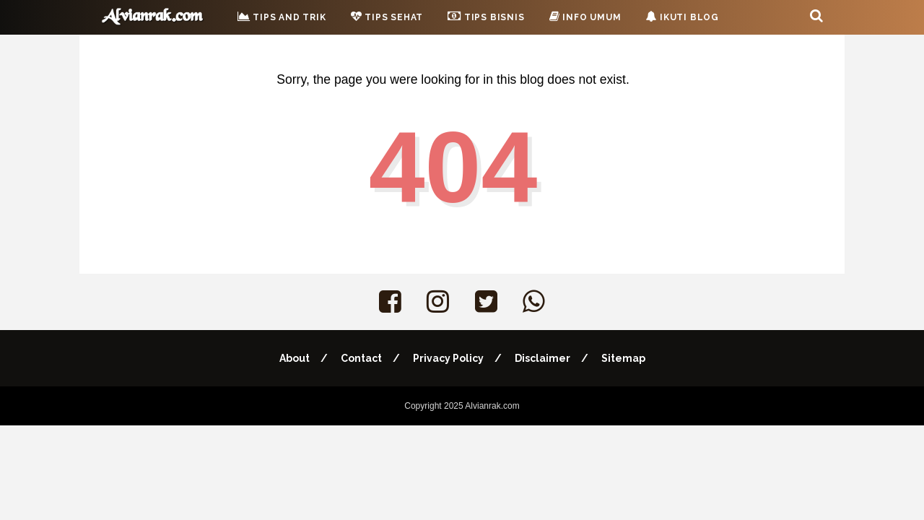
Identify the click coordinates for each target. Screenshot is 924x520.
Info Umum (585, 16)
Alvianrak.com (492, 406)
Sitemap (623, 358)
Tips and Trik (281, 16)
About (294, 358)
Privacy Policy (448, 358)
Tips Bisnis (486, 15)
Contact (361, 358)
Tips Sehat (387, 16)
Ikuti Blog (682, 16)
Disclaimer (542, 358)
